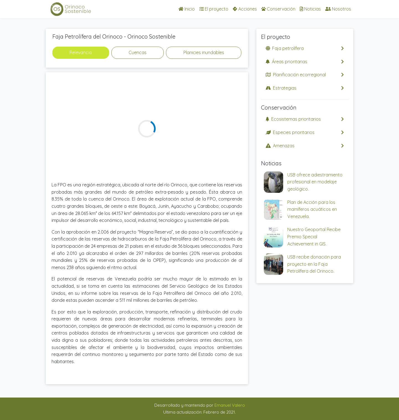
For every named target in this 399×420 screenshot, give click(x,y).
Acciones (245, 9)
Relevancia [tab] (81, 52)
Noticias (310, 9)
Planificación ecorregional (305, 74)
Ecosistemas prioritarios (305, 119)
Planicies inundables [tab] (203, 52)
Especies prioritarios (305, 132)
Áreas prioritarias (305, 61)
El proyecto (213, 9)
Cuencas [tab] (138, 52)
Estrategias (305, 88)
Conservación (278, 9)
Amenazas (305, 145)
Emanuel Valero (229, 405)
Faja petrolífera (305, 48)
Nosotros (338, 9)
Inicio (186, 9)
